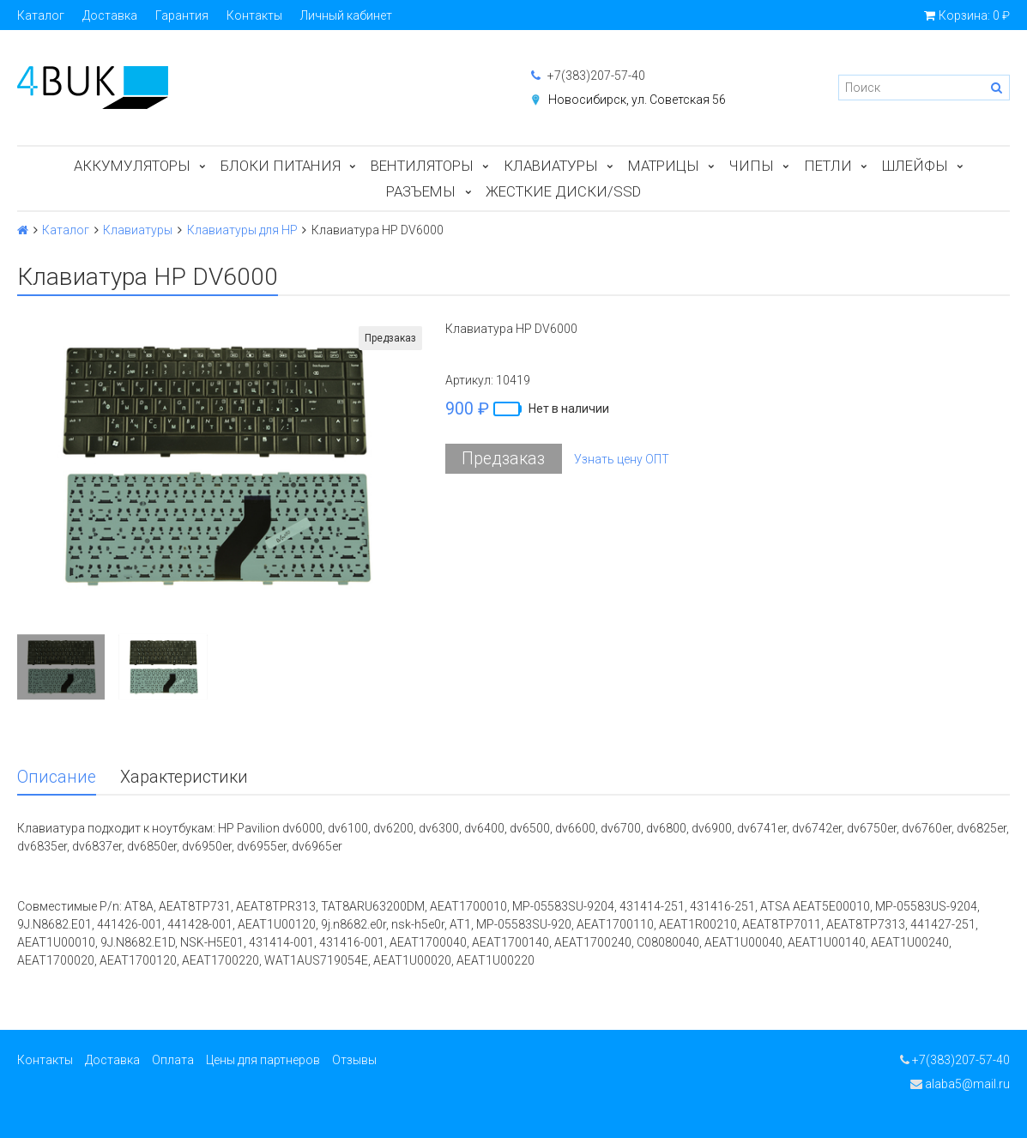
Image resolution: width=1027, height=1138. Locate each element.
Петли (828, 165)
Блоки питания (281, 165)
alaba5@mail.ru (960, 1084)
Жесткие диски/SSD (563, 191)
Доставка (109, 15)
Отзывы (354, 1060)
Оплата (173, 1060)
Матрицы (663, 165)
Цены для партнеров (263, 1060)
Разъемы (421, 191)
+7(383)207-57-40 (588, 76)
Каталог (40, 15)
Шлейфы (915, 165)
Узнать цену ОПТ (621, 459)
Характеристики (184, 777)
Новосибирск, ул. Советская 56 (637, 99)
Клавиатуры (551, 165)
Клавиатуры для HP (242, 230)
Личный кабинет (346, 15)
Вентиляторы (422, 165)
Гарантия (181, 15)
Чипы (751, 165)
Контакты (254, 15)
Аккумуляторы (132, 165)
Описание (56, 777)
